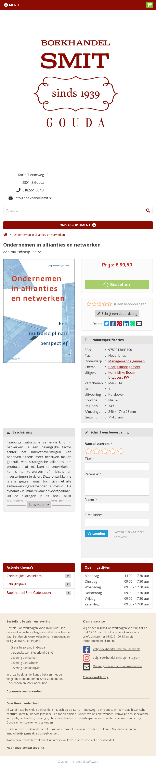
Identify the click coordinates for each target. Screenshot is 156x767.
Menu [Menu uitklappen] (14, 5)
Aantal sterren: (97, 443)
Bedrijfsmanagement (124, 367)
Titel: (88, 458)
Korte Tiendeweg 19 (33, 175)
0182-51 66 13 (30, 190)
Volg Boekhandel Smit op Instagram (111, 657)
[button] (149, 5)
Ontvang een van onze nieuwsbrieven (112, 666)
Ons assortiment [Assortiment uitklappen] (75, 225)
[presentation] (111, 549)
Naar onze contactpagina (25, 748)
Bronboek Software (85, 762)
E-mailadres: (94, 515)
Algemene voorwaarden (24, 691)
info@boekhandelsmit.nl (30, 198)
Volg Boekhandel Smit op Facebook (111, 649)
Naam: (89, 499)
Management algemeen (126, 361)
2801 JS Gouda (33, 182)
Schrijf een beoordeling (117, 313)
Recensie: (92, 474)
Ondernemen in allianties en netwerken (39, 235)
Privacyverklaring (95, 677)
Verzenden (96, 533)
